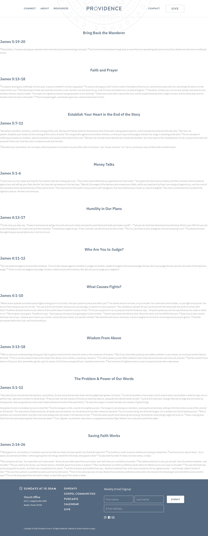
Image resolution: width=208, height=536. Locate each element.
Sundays (70, 488)
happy (92, 528)
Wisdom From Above (104, 337)
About (44, 8)
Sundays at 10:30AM (40, 488)
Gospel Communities (79, 494)
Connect (30, 8)
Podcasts (71, 499)
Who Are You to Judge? (104, 249)
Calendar (71, 504)
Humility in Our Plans (104, 208)
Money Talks (104, 164)
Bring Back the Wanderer (104, 32)
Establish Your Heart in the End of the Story (104, 114)
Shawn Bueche (82, 528)
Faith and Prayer (104, 69)
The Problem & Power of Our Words (104, 378)
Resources (61, 8)
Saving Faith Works (104, 435)
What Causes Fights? (104, 286)
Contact (154, 8)
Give (175, 9)
